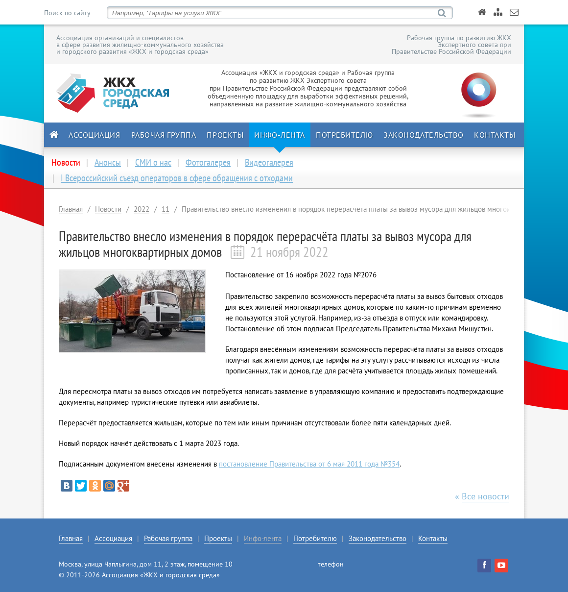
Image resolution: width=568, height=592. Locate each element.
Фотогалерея (208, 162)
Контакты (494, 135)
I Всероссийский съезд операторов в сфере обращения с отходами (177, 178)
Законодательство (423, 135)
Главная (71, 209)
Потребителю (344, 135)
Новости (108, 209)
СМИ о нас (153, 162)
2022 (141, 209)
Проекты (225, 135)
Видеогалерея (269, 162)
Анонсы (108, 162)
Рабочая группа (163, 135)
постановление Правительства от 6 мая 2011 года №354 (309, 464)
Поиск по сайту (67, 12)
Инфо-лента (279, 135)
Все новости (485, 496)
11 (165, 209)
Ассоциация (94, 135)
